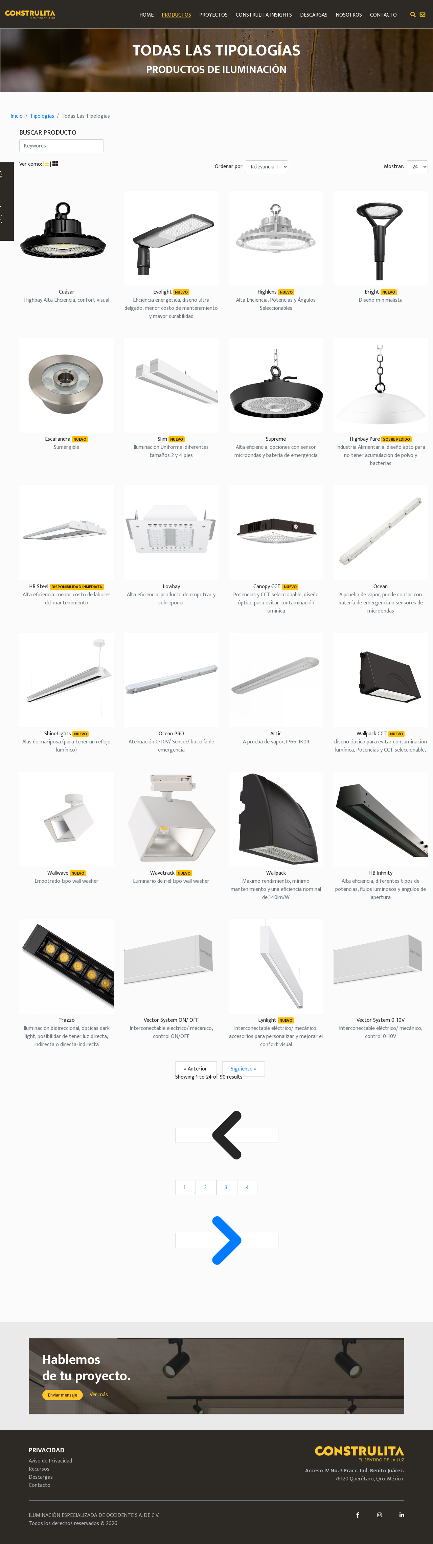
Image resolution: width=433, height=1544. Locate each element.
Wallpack (276, 873)
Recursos (39, 1469)
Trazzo (67, 1020)
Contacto (39, 1485)
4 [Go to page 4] (247, 1187)
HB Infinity (380, 873)
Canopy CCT (275, 586)
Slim (171, 439)
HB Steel (66, 586)
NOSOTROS (349, 15)
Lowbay (171, 586)
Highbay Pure (381, 439)
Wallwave (66, 873)
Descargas (41, 1477)
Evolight (171, 292)
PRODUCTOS (176, 15)
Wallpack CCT (381, 733)
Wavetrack (171, 873)
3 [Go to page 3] (227, 1187)
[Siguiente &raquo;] (226, 1240)
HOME (146, 15)
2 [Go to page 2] (206, 1187)
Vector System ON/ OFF (171, 1020)
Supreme (276, 439)
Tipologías (42, 116)
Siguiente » (243, 1069)
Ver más (99, 1395)
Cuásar (66, 292)
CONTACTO (383, 15)
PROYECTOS (213, 15)
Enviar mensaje (62, 1395)
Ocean (380, 586)
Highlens (275, 292)
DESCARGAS (313, 15)
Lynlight (276, 1020)
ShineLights (66, 733)
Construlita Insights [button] (264, 15)
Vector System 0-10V (381, 1020)
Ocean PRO (171, 733)
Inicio (16, 116)
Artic (275, 733)
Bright (381, 292)
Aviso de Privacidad (50, 1461)
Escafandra (66, 439)
